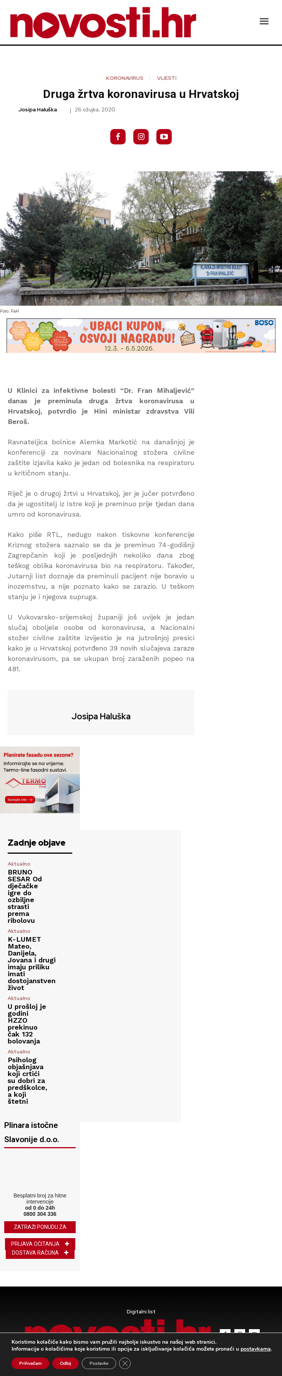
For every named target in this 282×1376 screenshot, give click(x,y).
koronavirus (125, 78)
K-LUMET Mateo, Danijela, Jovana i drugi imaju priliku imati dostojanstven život (32, 963)
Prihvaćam (30, 1363)
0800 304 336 (39, 1214)
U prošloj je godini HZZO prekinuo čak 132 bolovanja (27, 1023)
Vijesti (167, 78)
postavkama (256, 1349)
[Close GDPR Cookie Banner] (125, 1363)
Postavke (99, 1363)
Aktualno (19, 863)
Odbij (65, 1363)
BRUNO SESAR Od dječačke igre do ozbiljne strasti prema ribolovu (25, 896)
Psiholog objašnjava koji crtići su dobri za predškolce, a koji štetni (27, 1080)
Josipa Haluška (37, 109)
